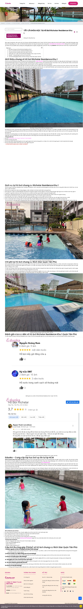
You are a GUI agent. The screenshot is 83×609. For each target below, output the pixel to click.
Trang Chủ (22, 4)
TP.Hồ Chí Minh (16, 24)
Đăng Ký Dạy (41, 4)
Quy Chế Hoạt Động (28, 594)
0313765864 (13, 591)
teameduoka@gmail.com (15, 593)
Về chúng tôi (27, 577)
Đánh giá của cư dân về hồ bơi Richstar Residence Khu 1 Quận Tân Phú (25, 54)
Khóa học (32, 4)
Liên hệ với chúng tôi (28, 584)
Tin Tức (49, 4)
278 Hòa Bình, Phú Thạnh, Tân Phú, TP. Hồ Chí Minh (20, 139)
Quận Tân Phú (25, 24)
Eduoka (3, 24)
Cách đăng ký (27, 588)
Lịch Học (57, 4)
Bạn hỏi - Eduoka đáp (47, 577)
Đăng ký (64, 4)
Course (8, 24)
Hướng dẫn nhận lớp (47, 596)
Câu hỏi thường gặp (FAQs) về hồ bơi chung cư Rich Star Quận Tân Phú (25, 57)
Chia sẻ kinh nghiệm (28, 581)
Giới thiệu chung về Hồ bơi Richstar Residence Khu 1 (20, 50)
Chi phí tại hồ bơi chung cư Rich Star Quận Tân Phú (20, 52)
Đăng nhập (73, 4)
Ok (80, 606)
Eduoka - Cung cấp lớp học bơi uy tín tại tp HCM (19, 55)
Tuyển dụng (26, 591)
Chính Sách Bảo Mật (28, 598)
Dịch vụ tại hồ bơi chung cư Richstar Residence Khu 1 (20, 51)
